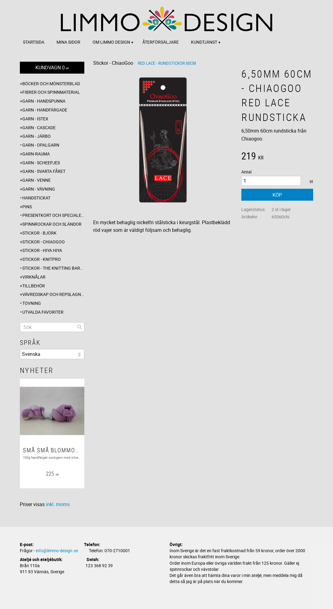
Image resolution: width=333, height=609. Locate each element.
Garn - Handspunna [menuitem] (43, 101)
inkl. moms (58, 504)
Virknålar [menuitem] (34, 277)
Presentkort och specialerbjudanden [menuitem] (53, 215)
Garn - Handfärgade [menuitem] (44, 110)
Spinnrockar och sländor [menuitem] (52, 224)
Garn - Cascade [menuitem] (39, 127)
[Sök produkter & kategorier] (52, 327)
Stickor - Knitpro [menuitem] (41, 259)
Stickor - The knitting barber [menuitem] (53, 268)
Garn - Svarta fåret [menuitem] (43, 171)
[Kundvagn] (52, 68)
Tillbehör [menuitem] (33, 286)
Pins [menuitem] (27, 207)
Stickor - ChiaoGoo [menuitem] (43, 242)
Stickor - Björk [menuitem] (39, 233)
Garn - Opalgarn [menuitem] (40, 145)
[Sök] (79, 327)
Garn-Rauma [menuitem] (36, 154)
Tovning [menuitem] (31, 303)
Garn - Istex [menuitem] (35, 119)
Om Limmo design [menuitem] (111, 42)
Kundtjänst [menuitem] (204, 42)
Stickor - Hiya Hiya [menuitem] (42, 250)
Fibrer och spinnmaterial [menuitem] (51, 92)
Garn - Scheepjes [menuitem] (41, 163)
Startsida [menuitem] (33, 42)
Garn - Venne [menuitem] (36, 180)
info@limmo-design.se (57, 550)
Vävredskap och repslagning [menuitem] (53, 294)
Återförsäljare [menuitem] (160, 42)
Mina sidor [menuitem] (68, 42)
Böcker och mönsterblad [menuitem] (51, 83)
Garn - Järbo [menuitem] (36, 136)
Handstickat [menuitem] (36, 198)
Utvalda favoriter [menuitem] (43, 312)
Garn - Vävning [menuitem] (38, 189)
